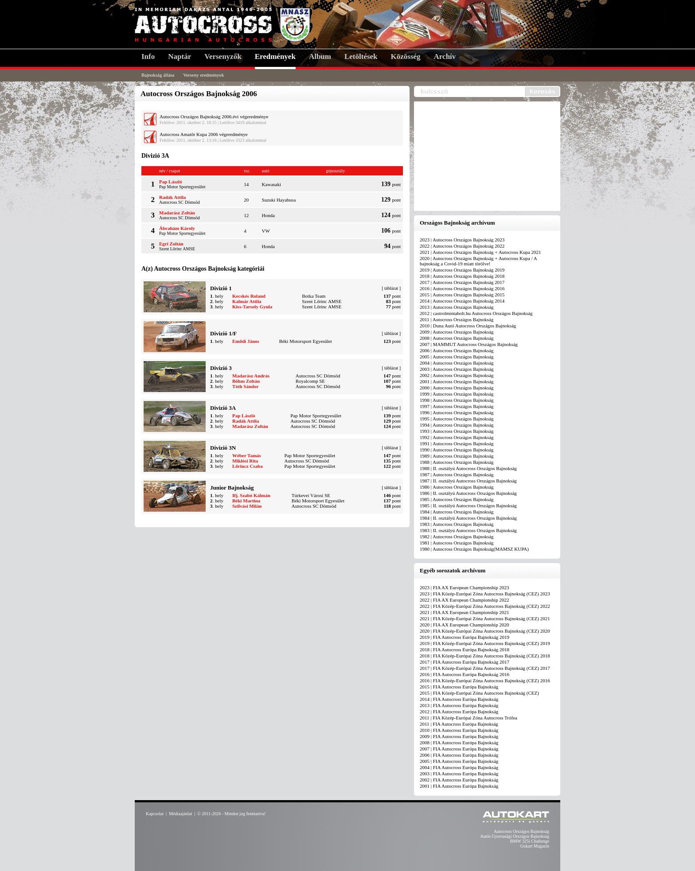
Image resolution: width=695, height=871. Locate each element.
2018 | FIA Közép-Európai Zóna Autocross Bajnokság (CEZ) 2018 (485, 655)
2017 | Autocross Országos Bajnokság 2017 (462, 282)
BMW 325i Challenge (529, 841)
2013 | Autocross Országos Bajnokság (457, 307)
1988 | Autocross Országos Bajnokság (457, 462)
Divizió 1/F (223, 333)
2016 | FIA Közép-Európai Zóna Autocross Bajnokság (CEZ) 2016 (485, 680)
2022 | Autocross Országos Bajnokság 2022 (462, 246)
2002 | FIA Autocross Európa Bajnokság (459, 779)
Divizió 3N (223, 447)
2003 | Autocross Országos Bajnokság (457, 369)
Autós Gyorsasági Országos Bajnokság (514, 836)
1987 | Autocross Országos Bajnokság (457, 474)
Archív (445, 56)
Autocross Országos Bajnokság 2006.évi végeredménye (214, 116)
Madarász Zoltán (177, 212)
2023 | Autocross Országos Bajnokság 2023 (462, 239)
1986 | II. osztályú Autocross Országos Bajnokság (468, 493)
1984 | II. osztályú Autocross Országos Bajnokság (468, 518)
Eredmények (275, 56)
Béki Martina (246, 500)
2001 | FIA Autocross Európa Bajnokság (459, 786)
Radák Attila (172, 197)
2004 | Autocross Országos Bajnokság (457, 363)
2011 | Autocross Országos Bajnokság (456, 319)
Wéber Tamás (246, 455)
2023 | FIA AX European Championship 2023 (464, 587)
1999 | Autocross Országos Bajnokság (457, 394)
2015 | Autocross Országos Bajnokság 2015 (462, 294)
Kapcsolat (155, 813)
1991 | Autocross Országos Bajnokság (457, 443)
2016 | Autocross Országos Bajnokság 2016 (462, 288)
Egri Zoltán (171, 243)
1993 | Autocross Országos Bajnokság (457, 431)
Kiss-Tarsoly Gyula (252, 306)
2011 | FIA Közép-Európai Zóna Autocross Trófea (468, 717)
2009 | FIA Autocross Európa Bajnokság (459, 736)
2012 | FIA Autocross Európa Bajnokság (459, 711)
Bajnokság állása (157, 75)
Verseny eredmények (203, 75)
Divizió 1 (221, 288)
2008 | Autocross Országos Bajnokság (457, 338)
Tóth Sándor (245, 386)
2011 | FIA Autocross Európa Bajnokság (459, 724)
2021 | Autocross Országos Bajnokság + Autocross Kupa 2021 (480, 252)
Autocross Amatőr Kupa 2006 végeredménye (204, 134)
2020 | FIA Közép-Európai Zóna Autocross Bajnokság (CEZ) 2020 (485, 631)
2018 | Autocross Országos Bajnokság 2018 (462, 276)
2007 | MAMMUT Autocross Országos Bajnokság (469, 344)
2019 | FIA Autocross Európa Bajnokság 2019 (464, 637)
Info (148, 56)
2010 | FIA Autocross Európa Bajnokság (459, 730)
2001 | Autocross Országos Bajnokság (457, 381)
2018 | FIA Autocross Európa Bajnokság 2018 (464, 649)
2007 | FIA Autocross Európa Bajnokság (459, 748)
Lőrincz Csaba (247, 466)
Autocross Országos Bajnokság (521, 831)
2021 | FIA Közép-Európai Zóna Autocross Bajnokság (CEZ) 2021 (485, 618)
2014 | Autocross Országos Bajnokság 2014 (462, 300)
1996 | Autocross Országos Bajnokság (457, 412)
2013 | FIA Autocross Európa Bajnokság (459, 705)
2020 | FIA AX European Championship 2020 (464, 624)
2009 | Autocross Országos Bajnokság (457, 331)
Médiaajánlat (180, 813)
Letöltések (361, 56)
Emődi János (245, 341)
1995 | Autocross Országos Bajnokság (457, 418)
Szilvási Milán (247, 506)
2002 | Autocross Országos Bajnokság (457, 375)
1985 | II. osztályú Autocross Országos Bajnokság (468, 505)
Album (320, 56)
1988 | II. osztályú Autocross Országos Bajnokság (468, 468)
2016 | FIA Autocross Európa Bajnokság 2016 (464, 674)
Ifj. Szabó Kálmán (251, 495)
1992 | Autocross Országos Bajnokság (457, 437)
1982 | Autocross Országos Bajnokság (457, 536)
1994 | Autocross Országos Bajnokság (457, 425)
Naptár (179, 56)
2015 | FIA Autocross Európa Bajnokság (459, 686)
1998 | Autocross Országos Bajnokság (457, 400)
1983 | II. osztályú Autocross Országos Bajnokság (468, 530)
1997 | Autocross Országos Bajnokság (457, 406)
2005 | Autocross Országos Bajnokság (457, 356)
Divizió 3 (221, 368)
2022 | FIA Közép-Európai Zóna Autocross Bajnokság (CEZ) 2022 (485, 606)
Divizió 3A (223, 407)
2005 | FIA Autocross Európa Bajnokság (459, 761)
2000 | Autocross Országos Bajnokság (457, 387)
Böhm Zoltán (246, 381)
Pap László (170, 181)
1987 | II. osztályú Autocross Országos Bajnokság (468, 480)
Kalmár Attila (246, 301)
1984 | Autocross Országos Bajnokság (457, 511)
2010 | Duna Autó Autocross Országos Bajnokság (468, 325)
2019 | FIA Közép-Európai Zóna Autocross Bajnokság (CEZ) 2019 (485, 643)
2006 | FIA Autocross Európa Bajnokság (459, 755)
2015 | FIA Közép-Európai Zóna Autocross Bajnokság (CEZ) (479, 693)
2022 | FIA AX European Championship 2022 (464, 600)
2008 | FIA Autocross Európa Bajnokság (459, 742)
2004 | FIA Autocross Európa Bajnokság (459, 767)
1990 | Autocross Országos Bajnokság (457, 449)
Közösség (406, 56)
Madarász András (250, 375)
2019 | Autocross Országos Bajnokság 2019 (462, 269)
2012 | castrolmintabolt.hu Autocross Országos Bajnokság (476, 313)
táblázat (391, 288)
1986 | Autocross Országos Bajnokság (457, 487)
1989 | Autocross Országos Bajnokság (457, 456)
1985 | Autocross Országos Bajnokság (457, 499)
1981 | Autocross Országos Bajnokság (457, 542)
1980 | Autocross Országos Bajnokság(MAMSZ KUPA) (474, 549)
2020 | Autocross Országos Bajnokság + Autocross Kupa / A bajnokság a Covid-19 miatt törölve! (478, 261)
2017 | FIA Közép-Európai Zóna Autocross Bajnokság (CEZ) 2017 (485, 668)
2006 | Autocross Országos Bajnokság (457, 350)
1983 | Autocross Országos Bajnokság (457, 524)
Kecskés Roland (249, 296)
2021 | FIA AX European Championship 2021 (464, 612)
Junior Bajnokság (232, 487)
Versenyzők (222, 56)
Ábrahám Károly (177, 228)
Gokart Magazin (534, 846)
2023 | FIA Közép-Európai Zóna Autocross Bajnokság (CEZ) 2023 (485, 593)
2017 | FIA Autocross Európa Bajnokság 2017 (464, 662)
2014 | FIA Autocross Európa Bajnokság (459, 699)
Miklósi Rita (245, 460)
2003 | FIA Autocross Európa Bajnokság (459, 773)
